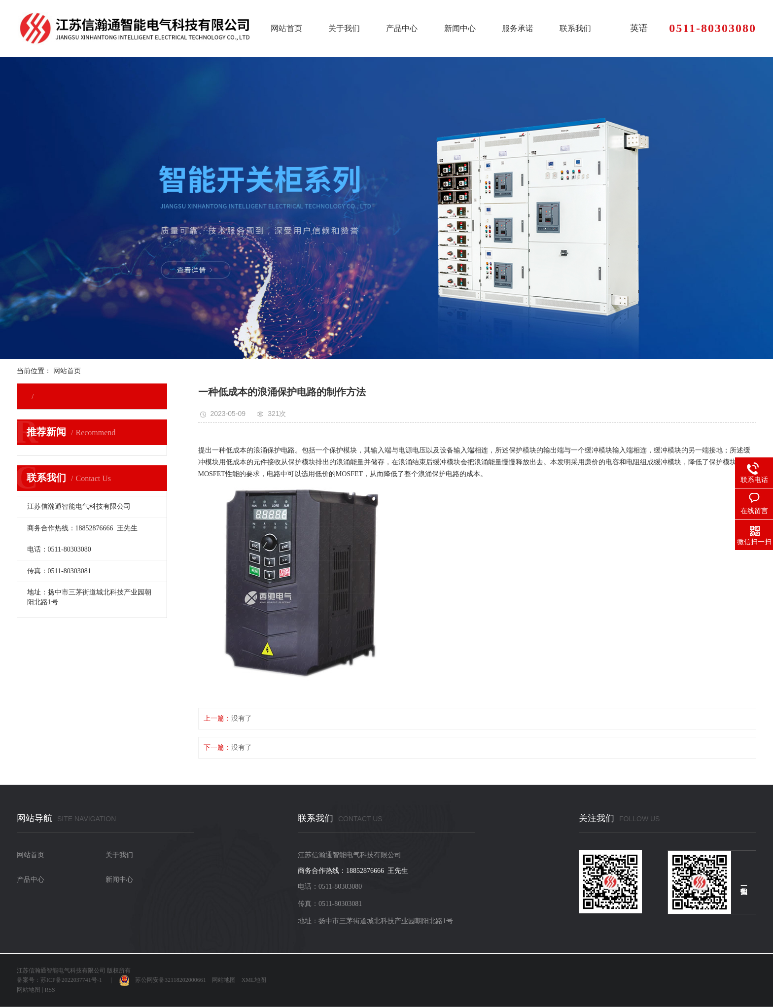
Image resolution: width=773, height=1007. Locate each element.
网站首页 (286, 28)
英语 (639, 28)
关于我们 (344, 28)
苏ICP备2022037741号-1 (71, 979)
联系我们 (575, 28)
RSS (49, 989)
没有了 (241, 718)
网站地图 (224, 979)
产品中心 (402, 28)
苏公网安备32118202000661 (162, 979)
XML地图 (254, 979)
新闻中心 (460, 28)
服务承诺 (517, 28)
